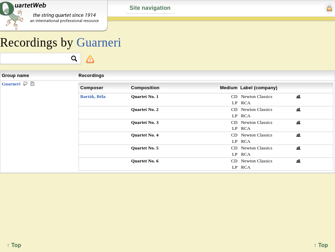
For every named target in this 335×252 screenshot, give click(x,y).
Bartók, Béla (92, 96)
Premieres (32, 84)
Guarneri (98, 42)
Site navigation (149, 8)
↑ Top (321, 245)
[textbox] (37, 59)
